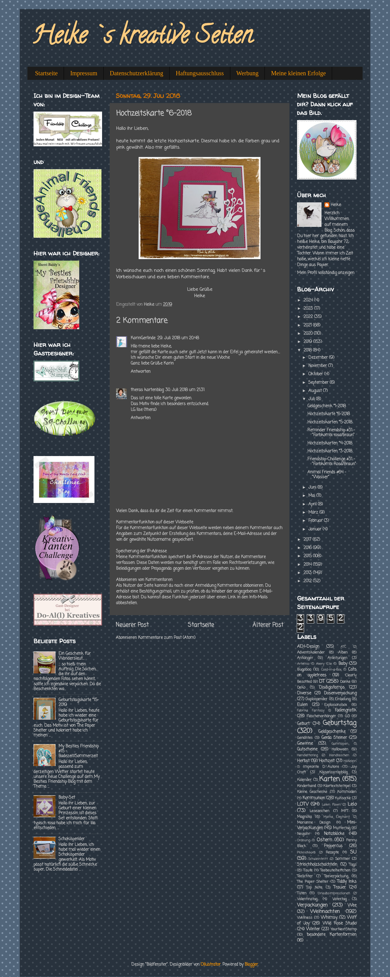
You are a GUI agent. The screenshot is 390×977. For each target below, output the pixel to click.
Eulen (302, 705)
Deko (301, 687)
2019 (308, 342)
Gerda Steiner (334, 738)
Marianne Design (313, 822)
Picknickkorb (306, 852)
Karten (329, 779)
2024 (308, 300)
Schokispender (71, 839)
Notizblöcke (334, 834)
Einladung (343, 699)
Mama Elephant (336, 817)
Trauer (339, 887)
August (315, 391)
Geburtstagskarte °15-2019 (78, 702)
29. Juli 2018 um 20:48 (178, 338)
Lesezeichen (319, 811)
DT (322, 681)
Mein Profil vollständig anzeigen (325, 273)
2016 (308, 548)
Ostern (324, 840)
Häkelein (350, 761)
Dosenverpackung (340, 693)
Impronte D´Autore (321, 767)
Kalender (304, 780)
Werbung (247, 73)
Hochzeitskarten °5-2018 (329, 422)
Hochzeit (327, 761)
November (318, 366)
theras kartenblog (147, 390)
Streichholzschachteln (317, 864)
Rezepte (332, 852)
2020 (308, 333)
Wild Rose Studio (339, 923)
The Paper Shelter (312, 882)
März (313, 512)
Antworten (141, 372)
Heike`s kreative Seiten (142, 38)
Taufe (308, 870)
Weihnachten (325, 911)
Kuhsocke (343, 798)
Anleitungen (337, 658)
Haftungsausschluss (200, 73)
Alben (343, 652)
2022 (308, 317)
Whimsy (329, 918)
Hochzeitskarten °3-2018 (329, 451)
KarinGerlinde (143, 338)
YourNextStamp (343, 929)
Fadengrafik (345, 710)
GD (347, 716)
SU (353, 852)
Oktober (316, 374)
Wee (352, 905)
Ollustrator (211, 964)
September (319, 383)
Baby (343, 664)
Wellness (304, 918)
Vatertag (339, 899)
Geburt (303, 724)
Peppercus (333, 846)
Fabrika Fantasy (310, 710)
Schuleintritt (318, 859)
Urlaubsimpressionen (334, 893)
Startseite (46, 73)
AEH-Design (308, 647)
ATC (343, 646)
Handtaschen (339, 755)
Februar (316, 521)
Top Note (314, 887)
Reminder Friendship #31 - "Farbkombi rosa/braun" (331, 432)
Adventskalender (311, 652)
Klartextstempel (336, 786)
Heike (336, 205)
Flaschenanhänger (321, 716)
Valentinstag (307, 899)
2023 (308, 308)
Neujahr (303, 834)
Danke (345, 682)
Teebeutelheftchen (335, 870)
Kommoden (346, 792)
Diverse (304, 693)
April (313, 504)
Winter (313, 929)
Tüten (302, 893)
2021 (308, 325)
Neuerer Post (132, 625)
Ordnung (303, 840)
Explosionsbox (335, 705)
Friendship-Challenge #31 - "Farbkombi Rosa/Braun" (331, 461)
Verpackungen (312, 905)
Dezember (318, 358)
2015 (308, 556)
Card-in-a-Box (331, 669)
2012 (308, 581)
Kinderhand (306, 786)
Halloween (340, 749)
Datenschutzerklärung (136, 73)
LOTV (303, 804)
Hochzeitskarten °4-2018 (329, 443)
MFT (344, 811)
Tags (352, 865)
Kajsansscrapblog (333, 772)
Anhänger (305, 658)
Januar (315, 529)
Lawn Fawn (331, 804)
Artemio (303, 663)
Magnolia (304, 817)
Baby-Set (66, 797)
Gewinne (305, 743)
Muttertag (341, 828)
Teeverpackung (336, 876)
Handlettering (307, 755)
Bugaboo (304, 669)
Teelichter (305, 876)
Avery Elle (324, 663)
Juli (312, 399)
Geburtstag (339, 723)
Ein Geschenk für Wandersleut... (74, 656)
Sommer (342, 859)
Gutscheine (307, 749)
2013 (308, 573)
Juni (312, 487)
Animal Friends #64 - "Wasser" (326, 474)
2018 (308, 350)
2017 (308, 540)
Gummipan (340, 743)
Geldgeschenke (332, 732)
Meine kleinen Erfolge (298, 73)
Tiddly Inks (346, 882)
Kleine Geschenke (312, 792)
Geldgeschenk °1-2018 (326, 406)
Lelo (352, 804)
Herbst (303, 761)
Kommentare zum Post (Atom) (166, 638)
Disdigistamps (332, 687)
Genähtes (305, 738)
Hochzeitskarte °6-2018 (328, 414)
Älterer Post (268, 625)
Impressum (83, 73)
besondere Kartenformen (331, 935)
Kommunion (314, 798)
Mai (312, 496)
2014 (308, 565)
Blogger (251, 964)
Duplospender (316, 699)
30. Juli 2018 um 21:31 (184, 390)
